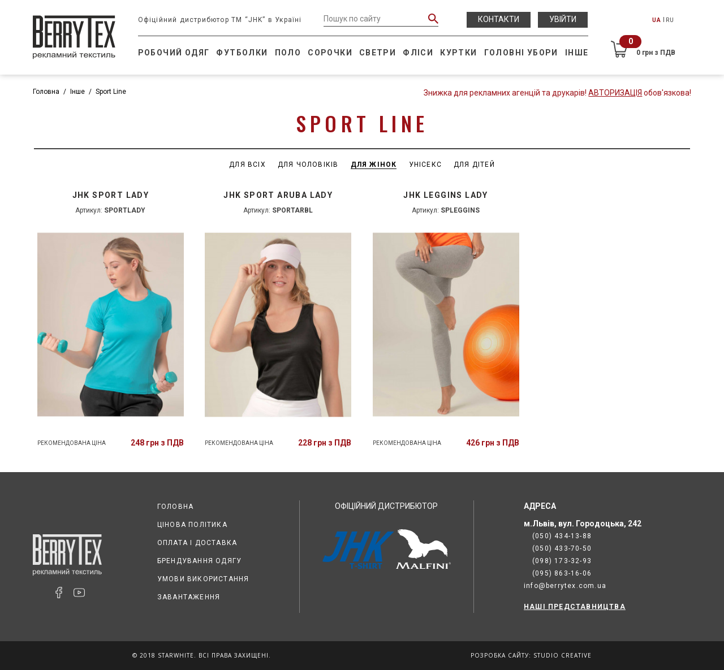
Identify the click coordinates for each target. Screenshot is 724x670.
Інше (577, 52)
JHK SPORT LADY (110, 195)
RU (670, 20)
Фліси (418, 52)
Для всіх (247, 164)
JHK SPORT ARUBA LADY (278, 195)
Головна (46, 92)
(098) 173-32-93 (562, 561)
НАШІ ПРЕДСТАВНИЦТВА (575, 607)
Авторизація (615, 92)
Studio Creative (562, 655)
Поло (288, 52)
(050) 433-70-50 (562, 548)
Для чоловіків (308, 164)
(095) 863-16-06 (562, 573)
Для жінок (374, 164)
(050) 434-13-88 (562, 536)
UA (656, 20)
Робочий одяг (174, 52)
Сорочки (330, 52)
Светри (377, 52)
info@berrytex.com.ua (565, 586)
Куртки (458, 52)
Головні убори (521, 52)
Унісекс (425, 164)
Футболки (242, 52)
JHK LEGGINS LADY (445, 195)
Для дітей (474, 164)
